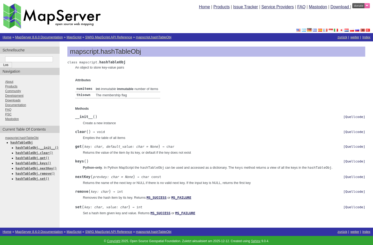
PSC (8, 114)
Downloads (12, 100)
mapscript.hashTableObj (153, 37)
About (9, 82)
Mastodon (318, 7)
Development (14, 96)
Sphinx (256, 240)
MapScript (74, 37)
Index (366, 37)
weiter (354, 37)
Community (13, 91)
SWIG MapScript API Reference (108, 37)
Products (221, 7)
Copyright (113, 240)
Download (340, 7)
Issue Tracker (245, 7)
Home (204, 7)
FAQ (301, 7)
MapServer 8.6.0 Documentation (39, 37)
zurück (342, 37)
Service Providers (277, 7)
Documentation (15, 105)
